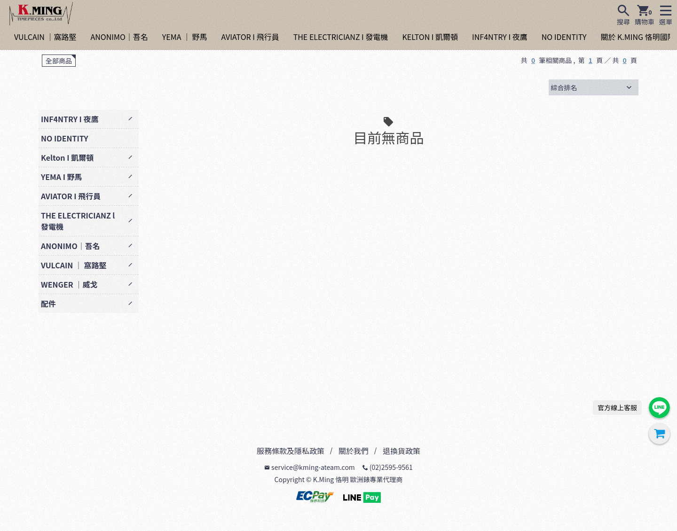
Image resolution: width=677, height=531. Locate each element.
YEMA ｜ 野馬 (184, 36)
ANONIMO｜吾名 (119, 36)
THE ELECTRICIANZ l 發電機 (78, 221)
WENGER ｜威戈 (69, 284)
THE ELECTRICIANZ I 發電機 (340, 36)
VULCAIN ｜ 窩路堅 (73, 265)
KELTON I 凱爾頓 (430, 36)
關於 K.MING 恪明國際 (637, 36)
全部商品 (59, 60)
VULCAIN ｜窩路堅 (45, 36)
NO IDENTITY (564, 36)
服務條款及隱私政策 (290, 450)
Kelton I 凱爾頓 (67, 157)
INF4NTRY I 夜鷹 (499, 36)
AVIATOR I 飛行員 (250, 36)
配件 (48, 303)
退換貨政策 (401, 450)
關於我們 (353, 450)
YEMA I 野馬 (61, 176)
